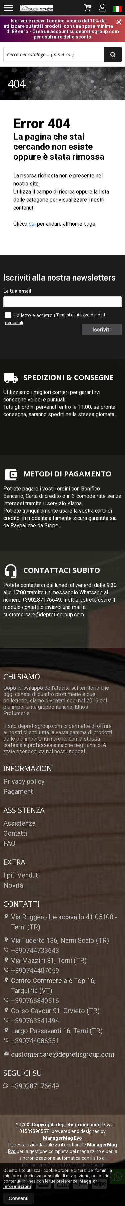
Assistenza (19, 823)
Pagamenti (19, 791)
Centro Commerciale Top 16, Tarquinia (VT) (49, 986)
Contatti (15, 833)
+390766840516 (35, 1001)
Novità (13, 885)
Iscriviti (101, 329)
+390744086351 (35, 1041)
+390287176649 (31, 1086)
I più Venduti (21, 875)
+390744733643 (35, 951)
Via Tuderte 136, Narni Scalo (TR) (56, 940)
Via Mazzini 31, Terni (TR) (45, 961)
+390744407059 (35, 971)
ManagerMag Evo (62, 1138)
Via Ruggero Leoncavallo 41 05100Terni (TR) (60, 922)
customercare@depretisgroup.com (58, 1054)
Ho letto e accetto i (30, 315)
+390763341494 (35, 1021)
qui (32, 224)
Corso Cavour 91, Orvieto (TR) (51, 1011)
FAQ (9, 843)
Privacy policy (23, 781)
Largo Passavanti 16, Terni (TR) (53, 1031)
